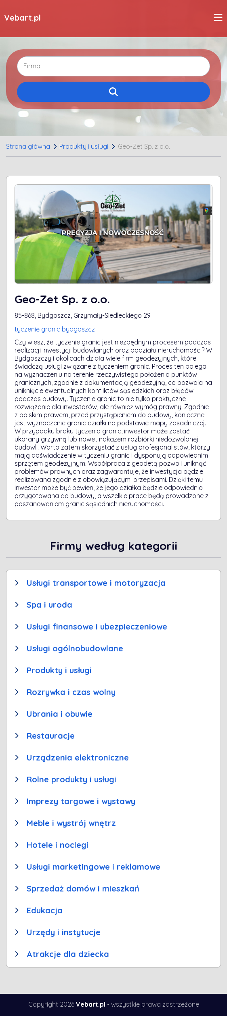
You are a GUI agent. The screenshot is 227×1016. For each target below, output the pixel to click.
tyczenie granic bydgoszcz (55, 329)
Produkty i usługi (83, 146)
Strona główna (28, 146)
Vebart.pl (22, 18)
